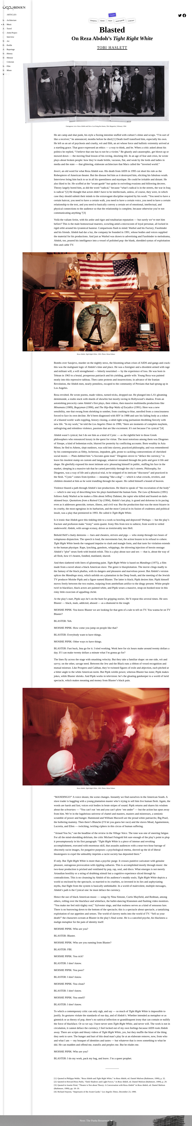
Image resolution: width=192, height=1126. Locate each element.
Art (8, 41)
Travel (9, 29)
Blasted (112, 29)
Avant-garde (119, 20)
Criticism (10, 62)
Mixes (9, 70)
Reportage (11, 49)
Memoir (10, 58)
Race (110, 21)
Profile (9, 45)
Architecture (11, 20)
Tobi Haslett (112, 47)
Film (8, 66)
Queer (102, 21)
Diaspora (93, 21)
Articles (11, 15)
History (10, 54)
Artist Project (12, 33)
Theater (112, 15)
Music (9, 24)
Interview (10, 37)
